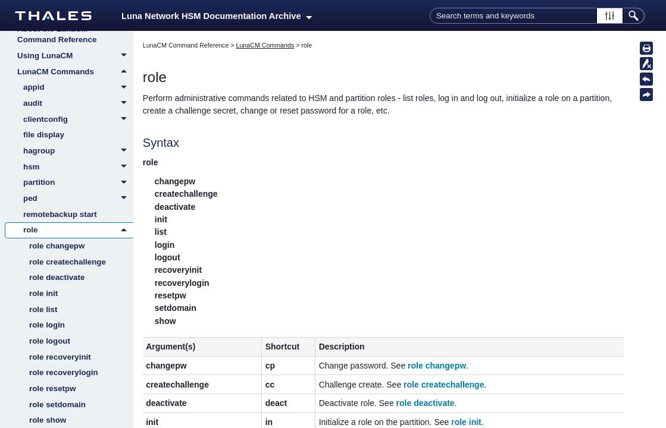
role (78, 230)
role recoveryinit (60, 357)
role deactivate (57, 277)
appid (78, 88)
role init (43, 293)
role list (43, 309)
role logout (49, 340)
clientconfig (78, 120)
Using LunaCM (75, 56)
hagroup (78, 151)
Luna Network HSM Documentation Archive (216, 16)
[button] (609, 16)
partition (78, 183)
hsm (78, 167)
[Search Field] (537, 16)
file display (43, 134)
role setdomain (57, 404)
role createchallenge (67, 261)
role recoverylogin (63, 372)
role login (47, 324)
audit (78, 104)
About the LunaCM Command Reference (56, 34)
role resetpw (52, 388)
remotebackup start (60, 214)
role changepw (57, 245)
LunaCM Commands (75, 72)
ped (78, 199)
